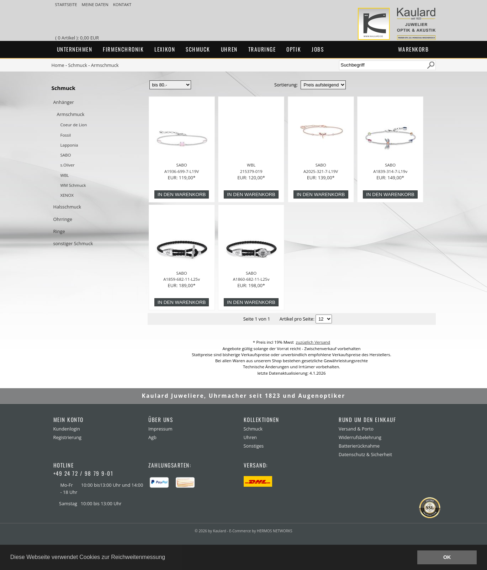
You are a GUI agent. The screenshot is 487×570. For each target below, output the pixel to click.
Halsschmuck (67, 207)
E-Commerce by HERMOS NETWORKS (260, 530)
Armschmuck (105, 65)
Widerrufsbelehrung (360, 437)
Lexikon (164, 49)
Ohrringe (62, 219)
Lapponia (69, 145)
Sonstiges (254, 446)
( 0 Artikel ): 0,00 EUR (78, 38)
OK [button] (447, 557)
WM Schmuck (73, 185)
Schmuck (198, 49)
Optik (293, 49)
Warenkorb (413, 49)
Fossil (65, 135)
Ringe (59, 231)
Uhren (229, 49)
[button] (168, 558)
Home (58, 65)
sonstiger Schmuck (73, 243)
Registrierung (67, 437)
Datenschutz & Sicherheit (365, 454)
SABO (65, 155)
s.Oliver (67, 165)
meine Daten (96, 4)
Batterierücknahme (359, 446)
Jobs (318, 49)
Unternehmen (74, 49)
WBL (64, 175)
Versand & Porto (356, 429)
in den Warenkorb (182, 194)
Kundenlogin (66, 429)
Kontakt (122, 4)
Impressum (160, 429)
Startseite (66, 4)
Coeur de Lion (73, 124)
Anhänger (63, 102)
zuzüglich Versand (313, 342)
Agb (152, 437)
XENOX (67, 195)
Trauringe (262, 49)
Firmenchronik (123, 49)
